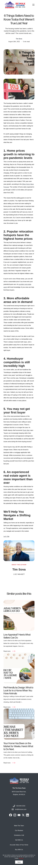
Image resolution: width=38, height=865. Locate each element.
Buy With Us (19, 849)
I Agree (19, 862)
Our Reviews (19, 830)
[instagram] (14, 815)
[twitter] (23, 815)
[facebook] (10, 815)
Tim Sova (19, 38)
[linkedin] (27, 815)
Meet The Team (19, 825)
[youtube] (19, 815)
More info (21, 858)
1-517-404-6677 (19, 574)
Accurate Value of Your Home (19, 845)
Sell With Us (19, 840)
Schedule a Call (19, 835)
